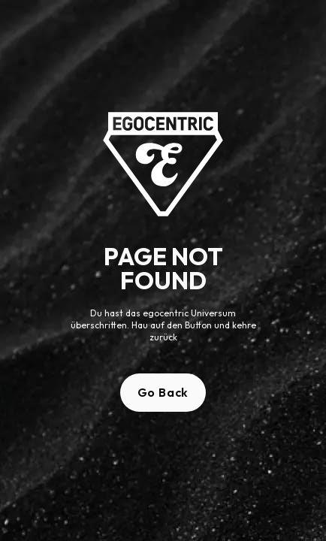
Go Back (163, 392)
